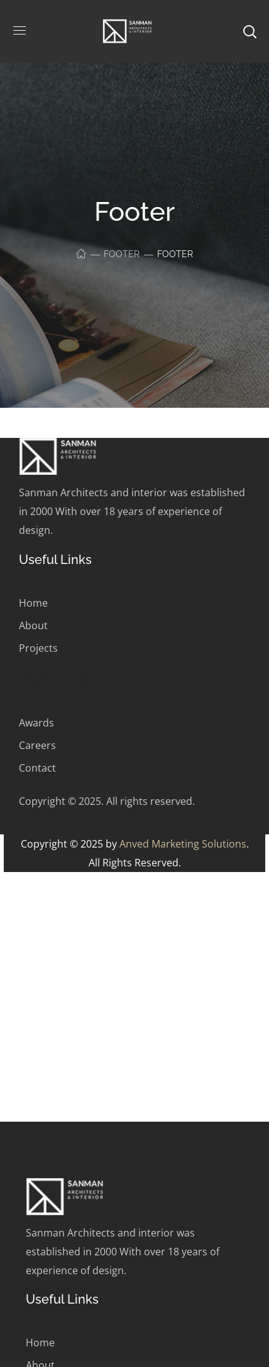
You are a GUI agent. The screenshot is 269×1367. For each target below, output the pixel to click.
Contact (37, 768)
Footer (122, 254)
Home (33, 603)
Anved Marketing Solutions (182, 844)
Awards (36, 723)
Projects (38, 648)
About (33, 625)
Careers (37, 745)
